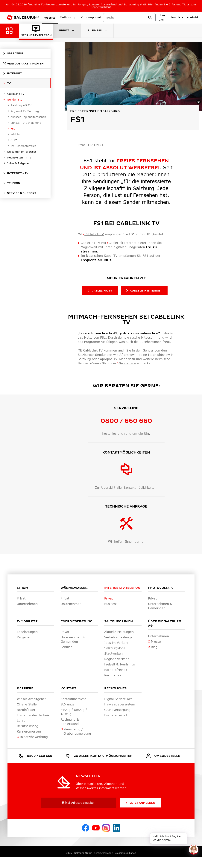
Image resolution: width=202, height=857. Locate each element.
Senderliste (127, 363)
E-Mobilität (27, 621)
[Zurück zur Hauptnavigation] (9, 31)
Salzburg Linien (118, 621)
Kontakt (68, 688)
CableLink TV (94, 234)
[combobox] (127, 17)
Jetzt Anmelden (140, 802)
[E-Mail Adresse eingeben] (78, 803)
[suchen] (150, 17)
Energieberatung (76, 621)
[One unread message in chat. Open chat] (193, 849)
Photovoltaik (160, 588)
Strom (22, 588)
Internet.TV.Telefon (122, 588)
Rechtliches (115, 688)
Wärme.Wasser (74, 588)
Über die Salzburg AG (164, 623)
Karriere (25, 688)
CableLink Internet (122, 242)
